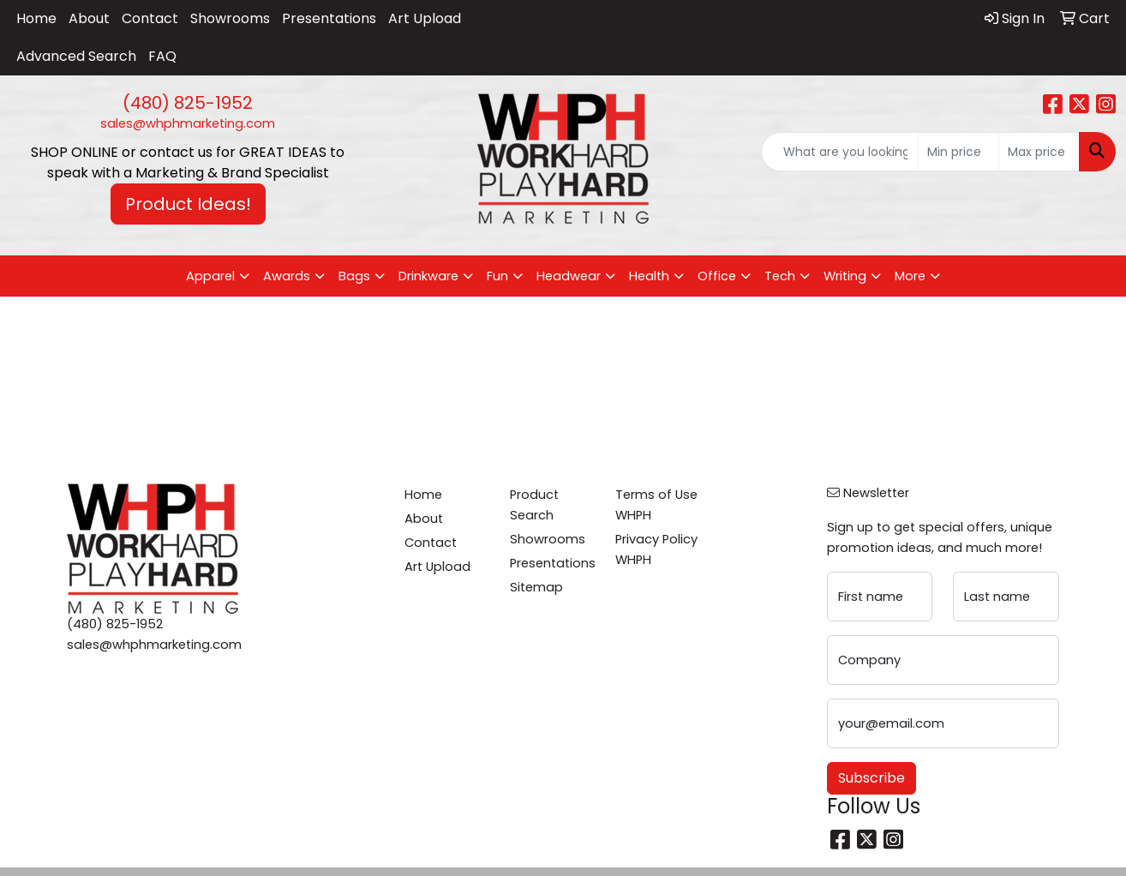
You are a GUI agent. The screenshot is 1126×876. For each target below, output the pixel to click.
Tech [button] (779, 276)
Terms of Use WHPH (656, 505)
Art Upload (424, 18)
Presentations (329, 18)
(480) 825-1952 (188, 103)
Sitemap (536, 587)
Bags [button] (354, 276)
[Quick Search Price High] (1039, 151)
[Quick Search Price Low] (958, 151)
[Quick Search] (840, 151)
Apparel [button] (210, 276)
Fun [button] (497, 276)
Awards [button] (286, 276)
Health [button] (649, 276)
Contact (150, 18)
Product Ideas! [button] (188, 204)
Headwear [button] (568, 276)
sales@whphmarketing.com (187, 123)
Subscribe (871, 778)
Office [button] (717, 276)
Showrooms (230, 18)
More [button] (910, 276)
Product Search (534, 505)
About (89, 18)
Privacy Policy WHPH (656, 549)
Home (36, 18)
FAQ (162, 56)
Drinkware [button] (428, 276)
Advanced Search (76, 56)
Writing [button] (845, 276)
